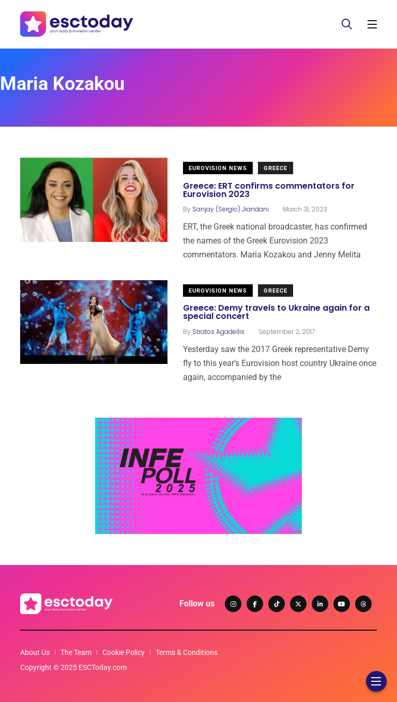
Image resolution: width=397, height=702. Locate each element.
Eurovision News (218, 168)
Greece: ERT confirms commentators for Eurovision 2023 (269, 190)
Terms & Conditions (187, 652)
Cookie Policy (123, 652)
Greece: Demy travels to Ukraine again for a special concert (276, 312)
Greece (275, 168)
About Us (35, 652)
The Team (75, 652)
